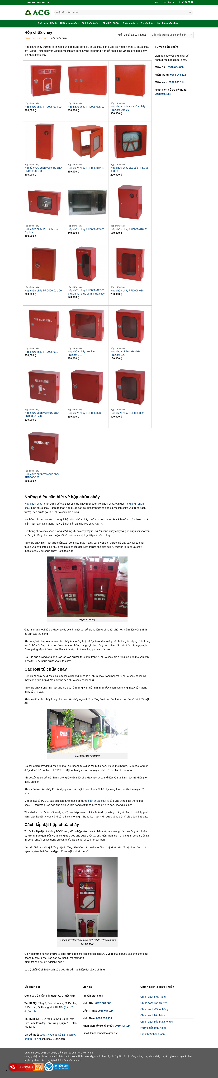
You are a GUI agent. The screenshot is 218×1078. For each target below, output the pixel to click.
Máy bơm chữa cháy (168, 23)
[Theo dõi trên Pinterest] (186, 2)
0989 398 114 (104, 1018)
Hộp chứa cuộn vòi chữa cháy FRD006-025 (42, 476)
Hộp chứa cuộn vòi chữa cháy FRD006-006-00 (127, 108)
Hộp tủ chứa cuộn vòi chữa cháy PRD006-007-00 (43, 169)
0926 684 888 (176, 67)
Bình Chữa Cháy (91, 23)
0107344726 (47, 1034)
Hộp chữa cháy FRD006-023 (84, 413)
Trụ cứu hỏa (148, 23)
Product (43, 38)
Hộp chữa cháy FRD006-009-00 (85, 229)
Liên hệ (53, 23)
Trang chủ (30, 38)
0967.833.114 (176, 82)
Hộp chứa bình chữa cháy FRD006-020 (125, 353)
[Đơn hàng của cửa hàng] (172, 35)
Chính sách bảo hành (152, 1015)
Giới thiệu (43, 23)
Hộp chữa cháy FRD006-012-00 (85, 168)
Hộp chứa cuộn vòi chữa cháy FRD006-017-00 (42, 414)
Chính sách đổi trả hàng (154, 1009)
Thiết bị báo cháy (70, 23)
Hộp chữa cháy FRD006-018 (127, 290)
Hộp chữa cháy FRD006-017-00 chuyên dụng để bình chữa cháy (85, 292)
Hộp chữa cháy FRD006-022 (127, 413)
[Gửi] (190, 12)
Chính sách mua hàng (153, 996)
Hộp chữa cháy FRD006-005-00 (85, 106)
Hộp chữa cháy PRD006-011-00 (43, 290)
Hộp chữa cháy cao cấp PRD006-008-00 (129, 169)
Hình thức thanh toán (152, 1034)
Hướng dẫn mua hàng (153, 1027)
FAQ (157, 2)
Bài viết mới (168, 2)
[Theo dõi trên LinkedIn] (189, 2)
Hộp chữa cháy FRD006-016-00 (128, 229)
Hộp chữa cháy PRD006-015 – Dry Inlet (42, 231)
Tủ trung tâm (130, 23)
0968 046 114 (178, 74)
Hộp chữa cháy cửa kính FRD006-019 (81, 353)
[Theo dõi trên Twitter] (183, 2)
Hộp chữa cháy (33, 503)
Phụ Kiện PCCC (112, 23)
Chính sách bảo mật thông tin (157, 1021)
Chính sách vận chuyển (153, 1003)
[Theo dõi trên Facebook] (180, 2)
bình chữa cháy (97, 800)
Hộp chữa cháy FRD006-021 (41, 351)
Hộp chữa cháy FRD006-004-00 (43, 106)
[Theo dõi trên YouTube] (192, 2)
